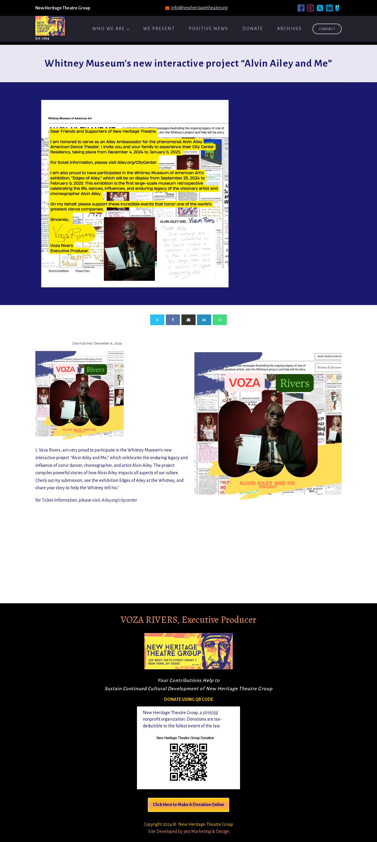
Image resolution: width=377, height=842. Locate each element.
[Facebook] (173, 319)
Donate (252, 28)
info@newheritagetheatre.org (199, 7)
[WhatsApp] (220, 319)
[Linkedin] (204, 319)
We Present (159, 28)
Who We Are (108, 28)
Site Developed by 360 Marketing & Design (188, 831)
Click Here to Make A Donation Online (188, 804)
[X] (157, 319)
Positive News (208, 28)
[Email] (188, 319)
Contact (327, 29)
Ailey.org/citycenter (119, 500)
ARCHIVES (289, 28)
